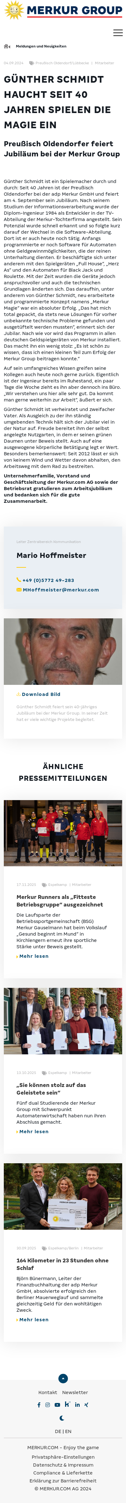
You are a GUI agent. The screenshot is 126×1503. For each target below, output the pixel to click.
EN (68, 1431)
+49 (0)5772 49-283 (48, 580)
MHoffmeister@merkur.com (61, 589)
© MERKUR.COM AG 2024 (63, 1488)
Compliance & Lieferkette (63, 1472)
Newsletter (75, 1392)
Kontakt (48, 1392)
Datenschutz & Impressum (63, 1465)
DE (58, 1431)
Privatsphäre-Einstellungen (63, 1457)
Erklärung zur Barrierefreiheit (63, 1480)
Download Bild (41, 694)
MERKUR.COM (42, 1447)
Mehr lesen (33, 956)
